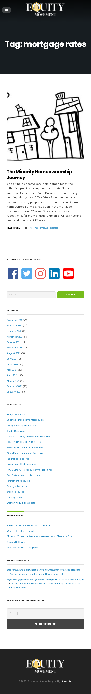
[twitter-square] (27, 273)
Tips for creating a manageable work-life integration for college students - (44, 570)
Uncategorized (15, 497)
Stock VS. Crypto (16, 542)
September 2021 (15, 347)
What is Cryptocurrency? (20, 531)
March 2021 (13, 381)
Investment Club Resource (21, 464)
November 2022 (15, 320)
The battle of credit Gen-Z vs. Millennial (28, 525)
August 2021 (14, 353)
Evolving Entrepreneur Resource (25, 447)
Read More (13, 228)
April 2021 (12, 375)
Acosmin (66, 681)
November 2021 (15, 336)
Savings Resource (17, 486)
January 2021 (14, 392)
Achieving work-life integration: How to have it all (37, 574)
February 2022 (14, 325)
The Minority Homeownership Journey (39, 175)
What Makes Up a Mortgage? (22, 547)
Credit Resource (16, 431)
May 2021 (12, 369)
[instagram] (41, 273)
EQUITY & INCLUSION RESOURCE (25, 442)
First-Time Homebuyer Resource (43, 228)
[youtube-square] (68, 273)
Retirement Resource (18, 481)
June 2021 (12, 364)
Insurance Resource (18, 458)
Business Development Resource (25, 419)
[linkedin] (55, 273)
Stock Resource (15, 491)
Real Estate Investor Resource (23, 475)
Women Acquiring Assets (21, 502)
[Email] (45, 614)
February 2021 (14, 386)
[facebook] (13, 273)
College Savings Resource (21, 425)
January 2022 (14, 331)
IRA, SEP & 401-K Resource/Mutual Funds (30, 469)
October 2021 (14, 342)
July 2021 (12, 358)
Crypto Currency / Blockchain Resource (29, 436)
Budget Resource (16, 414)
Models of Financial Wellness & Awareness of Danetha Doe (39, 536)
